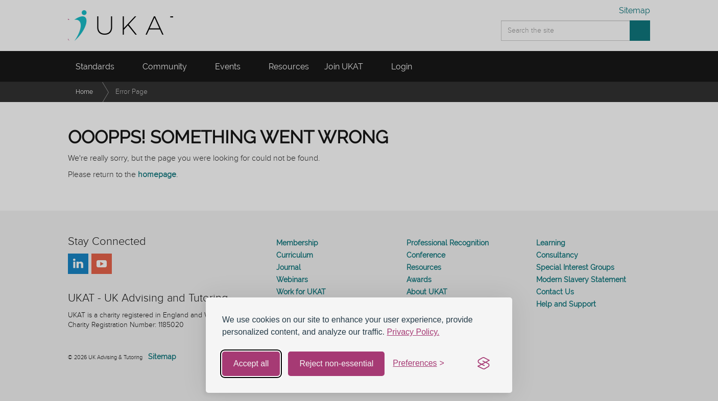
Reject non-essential (336, 363)
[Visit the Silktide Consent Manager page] (483, 364)
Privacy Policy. (413, 332)
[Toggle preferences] (418, 363)
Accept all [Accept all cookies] (251, 363)
